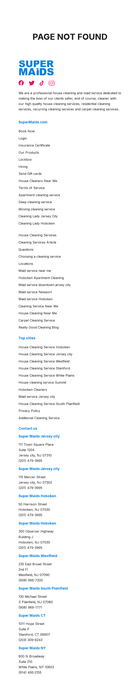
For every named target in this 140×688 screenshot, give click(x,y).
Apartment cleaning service (39, 195)
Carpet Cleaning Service (37, 320)
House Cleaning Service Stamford (44, 368)
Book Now (27, 131)
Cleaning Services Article (37, 242)
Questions (26, 249)
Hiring (23, 167)
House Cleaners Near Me (38, 181)
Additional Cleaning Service (39, 418)
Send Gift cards (30, 174)
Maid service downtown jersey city (45, 285)
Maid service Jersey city (37, 397)
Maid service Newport (35, 292)
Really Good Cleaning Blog (39, 327)
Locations (26, 264)
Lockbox (25, 159)
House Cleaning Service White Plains (46, 375)
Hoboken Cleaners (33, 390)
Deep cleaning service (35, 202)
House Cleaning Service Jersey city (45, 354)
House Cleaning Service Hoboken (44, 347)
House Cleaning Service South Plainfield (49, 404)
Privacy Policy (29, 411)
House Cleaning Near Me (38, 313)
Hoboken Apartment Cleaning (41, 278)
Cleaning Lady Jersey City (38, 216)
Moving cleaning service (37, 209)
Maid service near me (35, 271)
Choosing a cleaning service (40, 256)
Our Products (29, 152)
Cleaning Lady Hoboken (37, 223)
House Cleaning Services (37, 235)
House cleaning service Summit (42, 382)
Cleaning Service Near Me (38, 306)
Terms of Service (32, 188)
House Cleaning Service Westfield (44, 361)
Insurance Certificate (34, 145)
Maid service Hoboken (36, 299)
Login (23, 138)
